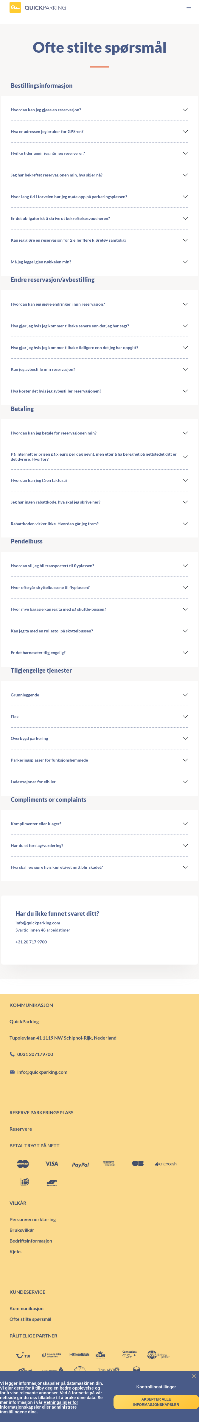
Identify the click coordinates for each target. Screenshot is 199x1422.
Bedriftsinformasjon (31, 1240)
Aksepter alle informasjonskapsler (156, 1402)
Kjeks (15, 1251)
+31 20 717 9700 (31, 941)
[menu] (183, 7)
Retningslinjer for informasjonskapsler (39, 1405)
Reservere (21, 1129)
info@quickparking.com (37, 922)
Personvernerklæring (33, 1219)
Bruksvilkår (22, 1230)
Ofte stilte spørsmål (30, 1319)
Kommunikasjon (26, 1308)
